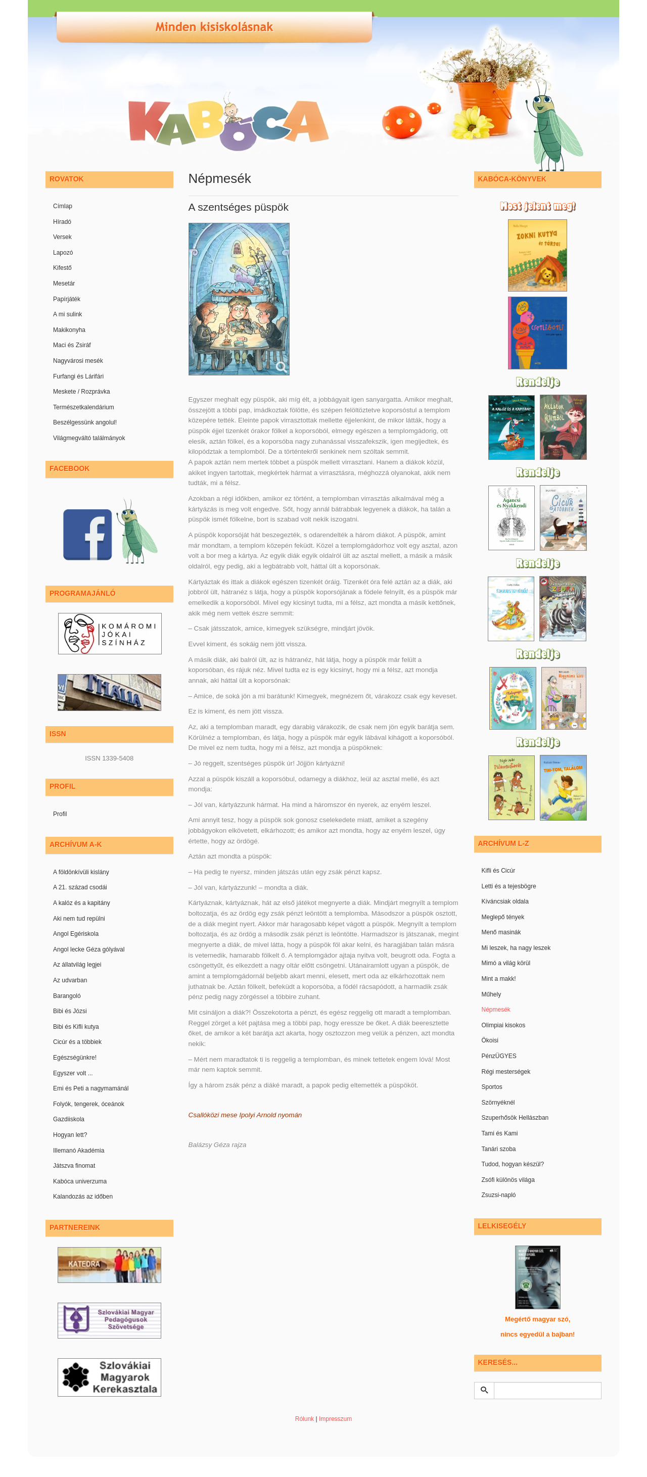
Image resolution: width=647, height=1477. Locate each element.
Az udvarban (70, 980)
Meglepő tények (503, 917)
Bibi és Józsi (70, 1011)
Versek (62, 237)
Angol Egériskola (76, 933)
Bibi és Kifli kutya (76, 1026)
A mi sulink (67, 314)
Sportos (492, 1086)
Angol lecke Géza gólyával (88, 949)
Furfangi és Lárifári (78, 376)
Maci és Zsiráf (72, 345)
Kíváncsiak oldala (505, 901)
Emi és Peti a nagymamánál (90, 1088)
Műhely (491, 994)
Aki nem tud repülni (79, 918)
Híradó (62, 221)
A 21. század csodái (80, 887)
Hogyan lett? (70, 1134)
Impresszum (335, 1418)
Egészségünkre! (75, 1057)
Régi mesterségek (506, 1071)
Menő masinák (501, 932)
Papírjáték (66, 299)
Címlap (62, 206)
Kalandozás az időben (83, 1196)
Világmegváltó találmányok (89, 438)
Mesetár (64, 283)
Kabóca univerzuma (80, 1181)
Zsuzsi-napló (499, 1195)
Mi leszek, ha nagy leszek (516, 947)
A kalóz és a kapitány (81, 903)
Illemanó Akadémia (78, 1150)
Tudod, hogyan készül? (513, 1164)
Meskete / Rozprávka (81, 391)
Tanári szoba (499, 1149)
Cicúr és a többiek (77, 1041)
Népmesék (496, 1009)
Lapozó (63, 252)
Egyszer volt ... (73, 1073)
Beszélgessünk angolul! (85, 422)
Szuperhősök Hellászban (515, 1117)
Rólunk (304, 1418)
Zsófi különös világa (508, 1179)
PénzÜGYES (499, 1056)
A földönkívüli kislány (81, 872)
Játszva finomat (74, 1165)
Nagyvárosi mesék (78, 360)
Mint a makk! (499, 978)
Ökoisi (490, 1040)
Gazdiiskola (68, 1119)
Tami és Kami (500, 1133)
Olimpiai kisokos (504, 1025)
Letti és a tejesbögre (509, 886)
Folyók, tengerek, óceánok (88, 1104)
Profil (60, 814)
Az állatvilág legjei (77, 964)
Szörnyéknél (498, 1102)
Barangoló (67, 995)
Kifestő (62, 267)
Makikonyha (69, 329)
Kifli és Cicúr (499, 870)
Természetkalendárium (83, 407)
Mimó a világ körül (506, 963)
